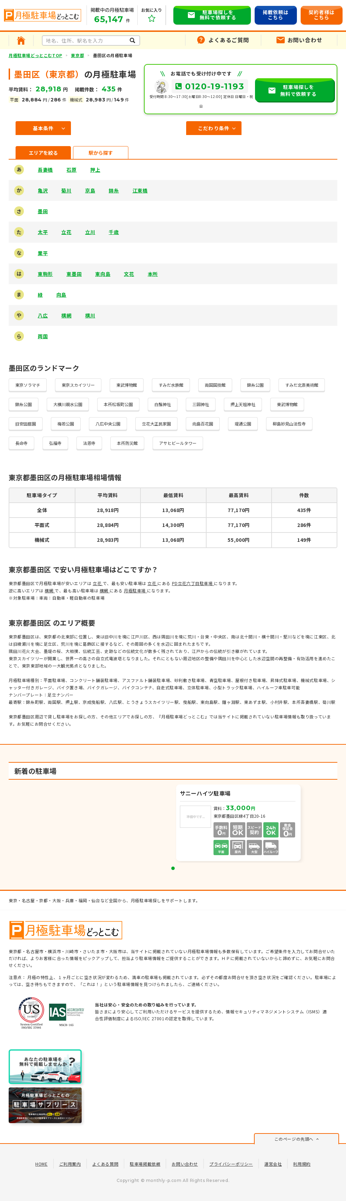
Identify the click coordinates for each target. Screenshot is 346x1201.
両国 (43, 336)
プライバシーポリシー (231, 1164)
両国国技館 (215, 385)
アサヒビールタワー (178, 443)
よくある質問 (105, 1164)
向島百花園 (202, 424)
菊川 (66, 190)
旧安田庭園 (25, 424)
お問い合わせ (185, 1164)
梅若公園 (65, 424)
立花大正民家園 (156, 424)
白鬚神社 (162, 404)
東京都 (77, 55)
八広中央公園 (107, 424)
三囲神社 (200, 404)
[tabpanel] (239, 824)
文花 (129, 273)
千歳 (114, 231)
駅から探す (101, 152)
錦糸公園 (255, 385)
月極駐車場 (135, 590)
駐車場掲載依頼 (145, 1164)
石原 (71, 169)
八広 (43, 315)
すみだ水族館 (170, 385)
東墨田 (74, 273)
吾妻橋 (45, 169)
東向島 (102, 273)
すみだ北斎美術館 (301, 385)
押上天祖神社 (242, 404)
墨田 (43, 211)
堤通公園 (243, 424)
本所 (153, 273)
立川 (90, 231)
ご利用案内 (70, 1164)
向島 (61, 294)
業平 (43, 253)
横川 (90, 315)
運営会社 (273, 1164)
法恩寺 (89, 443)
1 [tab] (173, 868)
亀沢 (43, 190)
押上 (95, 169)
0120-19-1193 (215, 86)
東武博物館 (126, 385)
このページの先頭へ (293, 1139)
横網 (66, 315)
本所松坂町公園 (118, 404)
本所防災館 (127, 443)
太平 (43, 231)
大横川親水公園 (67, 404)
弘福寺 (55, 443)
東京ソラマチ (27, 385)
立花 (66, 231)
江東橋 (140, 190)
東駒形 (45, 273)
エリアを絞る (43, 152)
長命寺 (21, 443)
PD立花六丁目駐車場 (193, 583)
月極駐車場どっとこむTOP (35, 55)
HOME (41, 1164)
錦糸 (114, 190)
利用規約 (301, 1164)
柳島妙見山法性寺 (289, 424)
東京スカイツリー (78, 385)
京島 (90, 190)
